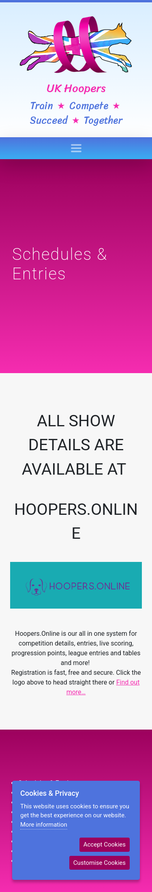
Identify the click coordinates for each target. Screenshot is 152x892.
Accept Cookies (104, 844)
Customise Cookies (99, 862)
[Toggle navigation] (76, 148)
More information (43, 824)
